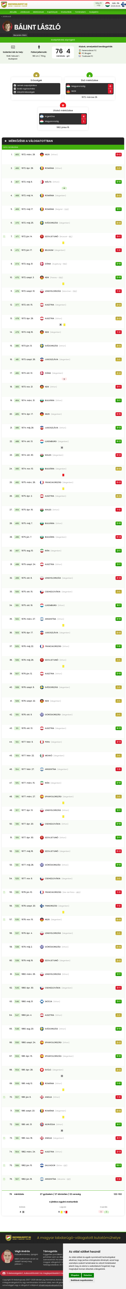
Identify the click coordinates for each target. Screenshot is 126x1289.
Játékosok (25, 12)
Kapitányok (52, 12)
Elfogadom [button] (75, 1275)
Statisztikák (66, 12)
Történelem (80, 12)
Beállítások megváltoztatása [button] (82, 1280)
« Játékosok (6, 16)
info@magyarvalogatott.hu (50, 1285)
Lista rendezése (10, 147)
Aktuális (13, 12)
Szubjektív (93, 12)
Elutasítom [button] (88, 1275)
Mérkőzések (38, 12)
